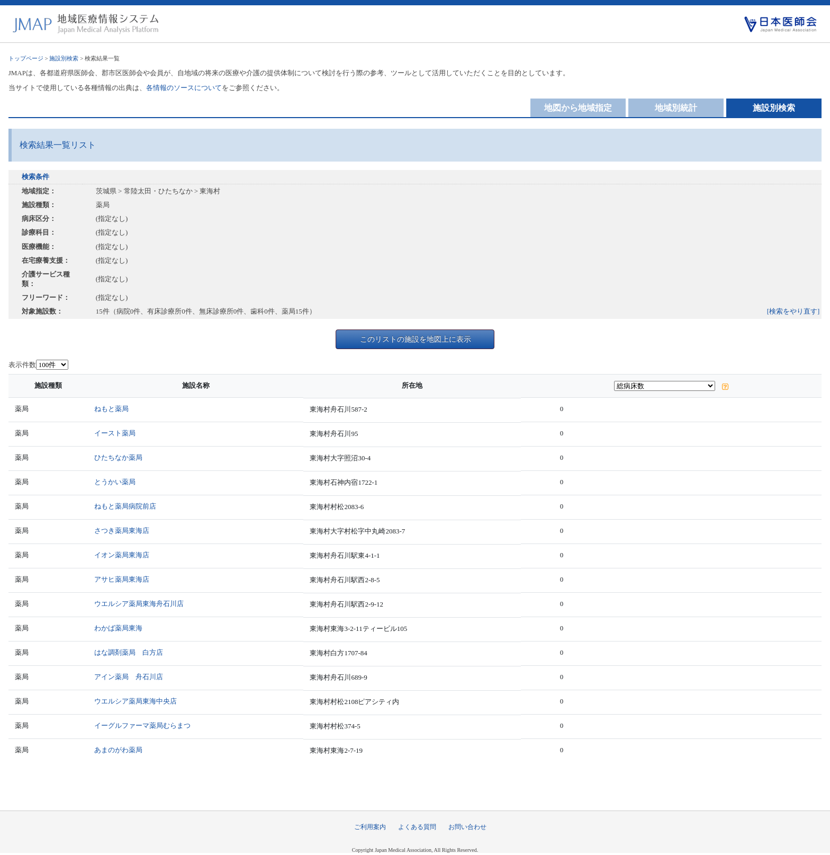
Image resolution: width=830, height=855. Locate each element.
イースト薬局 (115, 433)
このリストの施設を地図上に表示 (415, 339)
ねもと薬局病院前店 (125, 506)
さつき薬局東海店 (121, 531)
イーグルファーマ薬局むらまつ (142, 725)
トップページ (25, 58)
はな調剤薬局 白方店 (128, 652)
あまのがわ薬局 (118, 750)
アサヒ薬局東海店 (121, 579)
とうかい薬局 (115, 482)
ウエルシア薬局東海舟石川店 (139, 604)
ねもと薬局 (111, 409)
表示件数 (22, 365)
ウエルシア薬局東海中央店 (135, 701)
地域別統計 (676, 107)
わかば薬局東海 (118, 628)
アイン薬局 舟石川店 (128, 677)
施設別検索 (63, 58)
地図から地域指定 (578, 107)
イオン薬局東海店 (121, 555)
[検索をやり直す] (793, 311)
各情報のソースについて (184, 88)
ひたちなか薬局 (118, 457)
